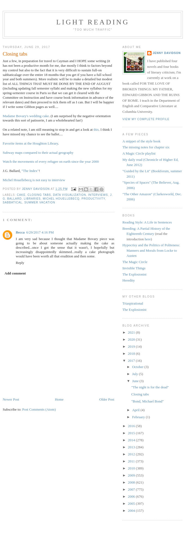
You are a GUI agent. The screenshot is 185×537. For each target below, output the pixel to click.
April (136, 410)
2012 (132, 454)
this (96, 129)
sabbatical (12, 202)
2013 (132, 447)
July (135, 374)
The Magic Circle (134, 262)
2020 (132, 339)
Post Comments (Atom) (39, 409)
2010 (132, 468)
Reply (20, 263)
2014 (132, 440)
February (139, 417)
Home (59, 399)
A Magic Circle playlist (139, 153)
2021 (132, 332)
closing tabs (39, 194)
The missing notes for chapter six (145, 147)
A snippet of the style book (141, 141)
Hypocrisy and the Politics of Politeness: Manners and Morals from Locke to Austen (151, 250)
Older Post (106, 399)
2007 (132, 489)
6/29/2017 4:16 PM (40, 232)
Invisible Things (134, 268)
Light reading (93, 22)
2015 (132, 433)
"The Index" (30, 171)
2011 (132, 461)
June (136, 381)
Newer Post (11, 399)
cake (21, 194)
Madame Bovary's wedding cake (26, 116)
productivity (93, 198)
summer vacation (39, 202)
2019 (132, 346)
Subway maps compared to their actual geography (38, 153)
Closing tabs (140, 394)
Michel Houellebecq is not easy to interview (34, 180)
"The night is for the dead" (150, 387)
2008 (132, 482)
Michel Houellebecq (61, 198)
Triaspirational (132, 303)
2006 (132, 496)
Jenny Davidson (167, 53)
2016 (132, 426)
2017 (132, 361)
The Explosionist (134, 274)
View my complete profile (145, 119)
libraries (32, 198)
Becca (20, 232)
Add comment (15, 273)
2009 (132, 475)
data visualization (69, 194)
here (148, 239)
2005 (132, 503)
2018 (132, 353)
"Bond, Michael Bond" (147, 401)
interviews (98, 194)
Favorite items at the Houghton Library (30, 143)
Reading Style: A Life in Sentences (147, 222)
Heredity (128, 280)
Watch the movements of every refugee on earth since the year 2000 (51, 161)
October (138, 367)
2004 (132, 511)
